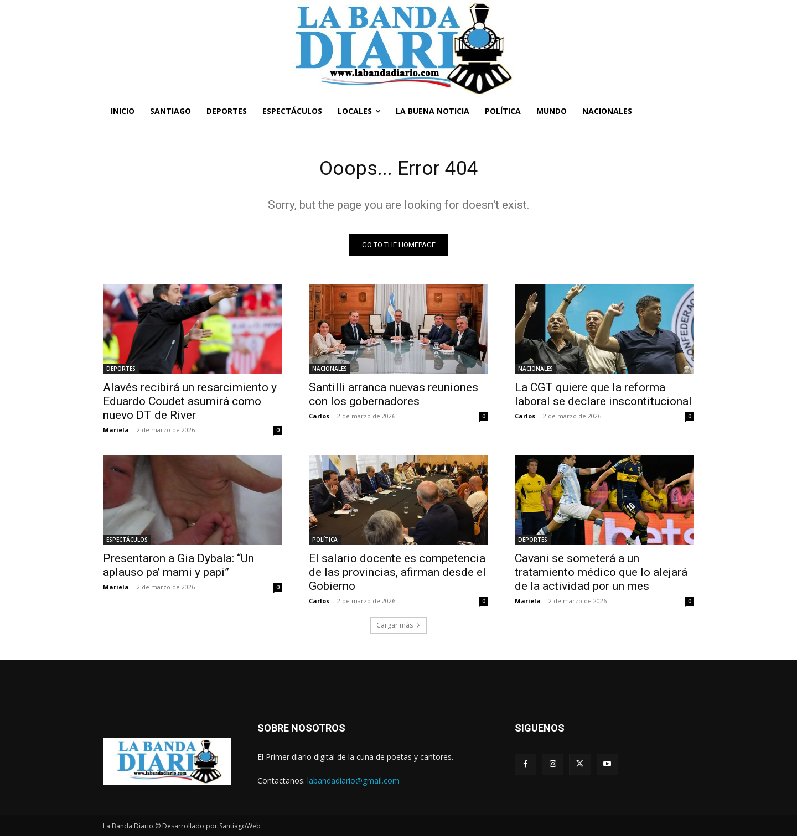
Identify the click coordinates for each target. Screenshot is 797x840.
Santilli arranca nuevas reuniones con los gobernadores (393, 397)
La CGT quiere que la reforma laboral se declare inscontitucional (603, 397)
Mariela (116, 433)
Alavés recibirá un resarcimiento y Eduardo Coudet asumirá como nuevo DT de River (190, 404)
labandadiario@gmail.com (353, 784)
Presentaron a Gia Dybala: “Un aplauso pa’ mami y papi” (178, 568)
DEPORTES (121, 372)
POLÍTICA (325, 543)
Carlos (319, 419)
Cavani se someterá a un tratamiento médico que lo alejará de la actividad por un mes (601, 575)
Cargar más (398, 628)
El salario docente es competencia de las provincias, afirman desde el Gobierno (397, 575)
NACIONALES (329, 372)
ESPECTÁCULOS (127, 543)
